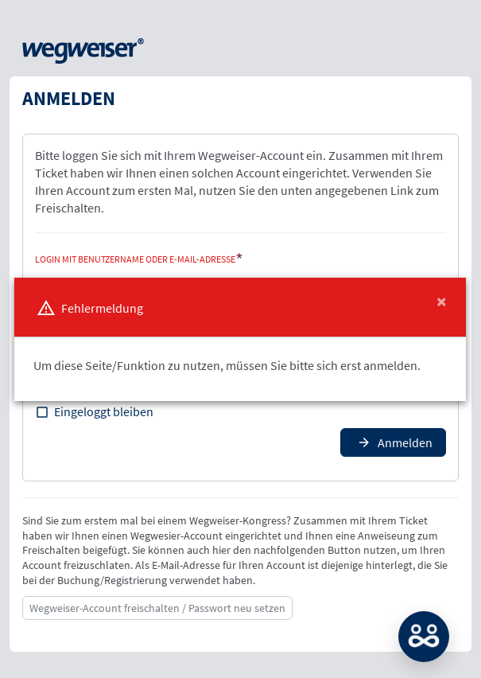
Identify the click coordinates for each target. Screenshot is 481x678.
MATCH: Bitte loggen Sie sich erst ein (423, 636)
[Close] (441, 301)
